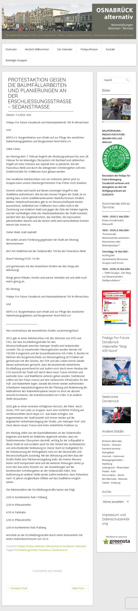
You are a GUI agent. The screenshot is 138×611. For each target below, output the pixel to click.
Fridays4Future (89, 49)
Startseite (11, 49)
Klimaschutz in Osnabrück (60, 546)
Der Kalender (64, 49)
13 (129, 122)
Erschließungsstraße (26, 550)
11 (124, 122)
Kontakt (110, 49)
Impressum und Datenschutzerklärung (116, 519)
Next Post (79, 588)
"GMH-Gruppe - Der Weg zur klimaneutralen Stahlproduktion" (116, 276)
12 (126, 122)
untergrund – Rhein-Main (115, 467)
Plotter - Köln (109, 471)
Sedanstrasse (60, 550)
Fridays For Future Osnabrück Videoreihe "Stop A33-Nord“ (115, 344)
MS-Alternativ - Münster (115, 478)
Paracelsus (45, 550)
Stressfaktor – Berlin (113, 475)
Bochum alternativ (112, 441)
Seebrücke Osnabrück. (110, 399)
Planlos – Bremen (111, 444)
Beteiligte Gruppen (16, 60)
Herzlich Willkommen (37, 49)
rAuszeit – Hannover (113, 456)
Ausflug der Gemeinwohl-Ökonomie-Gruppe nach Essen (115, 259)
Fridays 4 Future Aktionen (31, 546)
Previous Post (17, 588)
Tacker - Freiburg (111, 482)
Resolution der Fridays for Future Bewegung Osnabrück (116, 179)
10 (122, 122)
